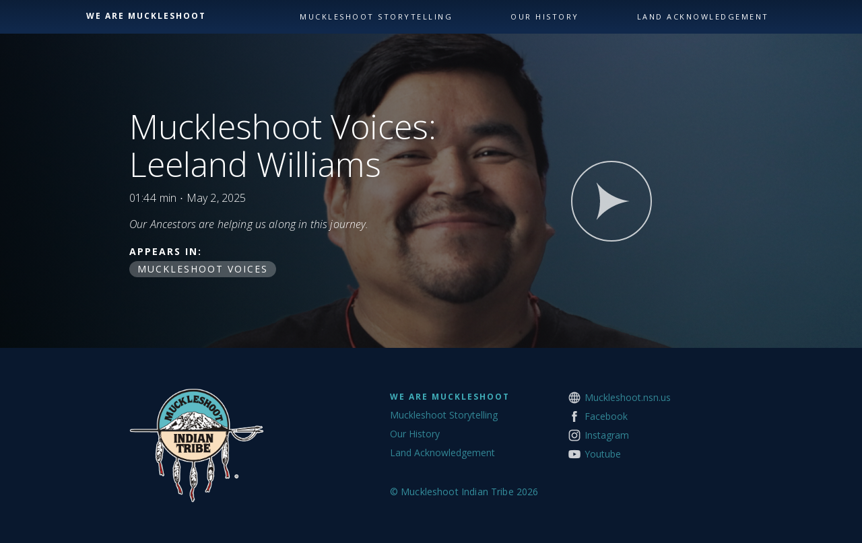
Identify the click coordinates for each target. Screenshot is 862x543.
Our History (415, 433)
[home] (189, 16)
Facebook (606, 416)
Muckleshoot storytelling (376, 16)
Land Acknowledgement (442, 452)
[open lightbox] (611, 201)
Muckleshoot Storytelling (444, 414)
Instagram (607, 435)
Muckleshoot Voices (202, 268)
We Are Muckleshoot (450, 396)
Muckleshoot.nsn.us (628, 397)
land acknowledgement (703, 16)
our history (544, 16)
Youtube (603, 453)
